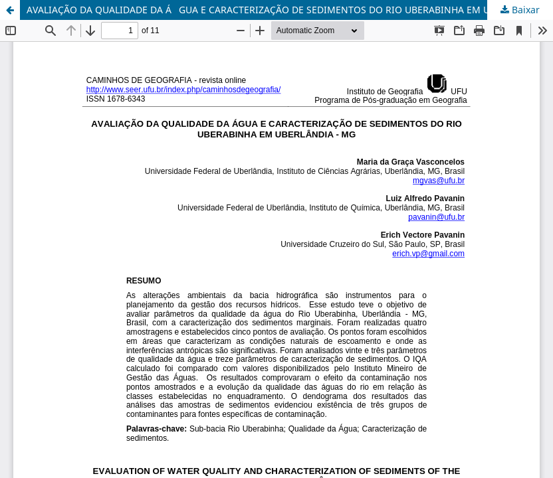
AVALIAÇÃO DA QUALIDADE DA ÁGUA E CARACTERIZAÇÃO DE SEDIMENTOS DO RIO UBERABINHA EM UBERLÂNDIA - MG (290, 9)
